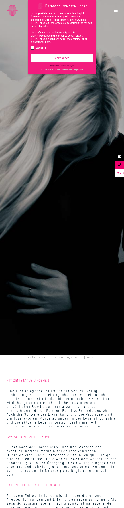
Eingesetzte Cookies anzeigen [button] (62, 65)
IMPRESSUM (62, 397)
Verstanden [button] (62, 57)
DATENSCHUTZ (62, 425)
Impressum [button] (78, 69)
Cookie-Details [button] (47, 69)
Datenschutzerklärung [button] (63, 69)
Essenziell (38, 47)
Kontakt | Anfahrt (61, 452)
